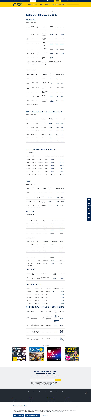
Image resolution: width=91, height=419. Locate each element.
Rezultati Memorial (62, 340)
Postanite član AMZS (51, 399)
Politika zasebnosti (68, 401)
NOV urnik (52, 101)
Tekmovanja (35, 11)
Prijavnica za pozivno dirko (56, 317)
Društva (31, 401)
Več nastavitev (44, 415)
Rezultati (62, 30)
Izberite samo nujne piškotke (32, 415)
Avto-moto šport (29, 11)
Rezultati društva (61, 331)
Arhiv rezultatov (40, 11)
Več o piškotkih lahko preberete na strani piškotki (53, 411)
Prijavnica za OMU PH (56, 320)
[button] (78, 4)
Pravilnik (51, 30)
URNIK (51, 58)
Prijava (57, 30)
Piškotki (66, 399)
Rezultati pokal (61, 337)
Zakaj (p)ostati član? (51, 401)
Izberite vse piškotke (18, 415)
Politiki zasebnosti (52, 384)
